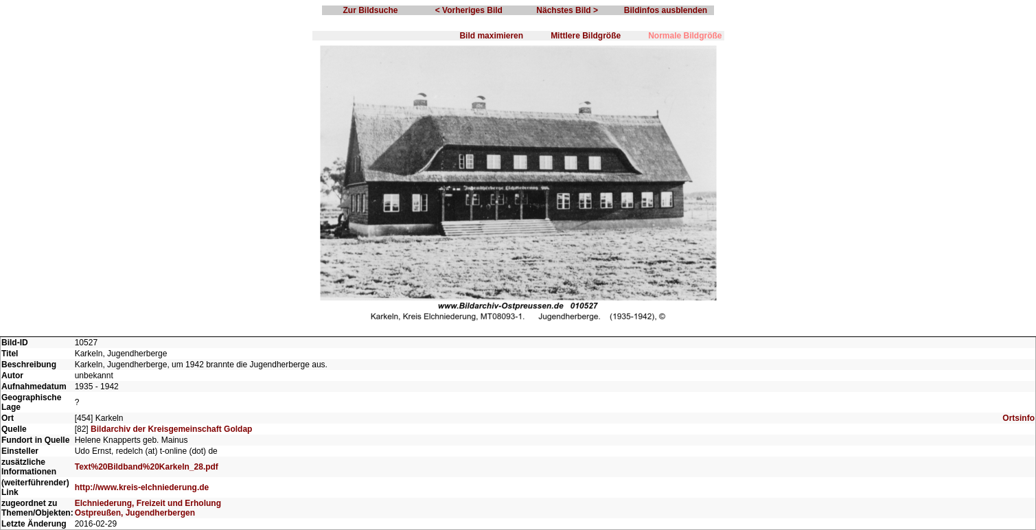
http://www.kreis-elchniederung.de (142, 487)
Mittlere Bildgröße (586, 36)
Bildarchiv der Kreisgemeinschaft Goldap (171, 429)
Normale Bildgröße (685, 36)
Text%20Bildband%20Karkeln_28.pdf (146, 467)
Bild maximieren (491, 36)
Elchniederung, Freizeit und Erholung (148, 503)
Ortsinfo (1018, 418)
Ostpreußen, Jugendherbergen (135, 513)
